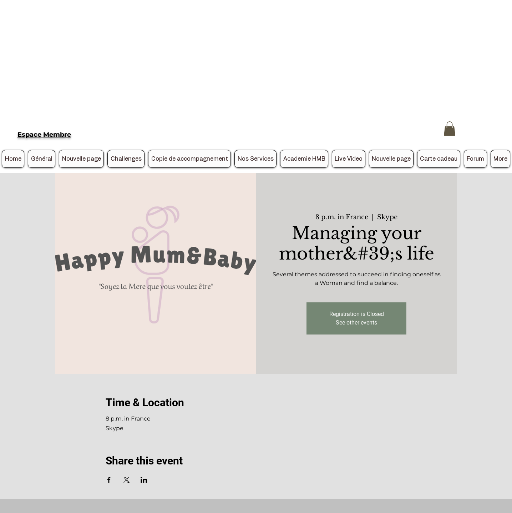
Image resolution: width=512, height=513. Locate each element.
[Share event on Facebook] (109, 480)
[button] (449, 128)
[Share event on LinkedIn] (144, 480)
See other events (356, 322)
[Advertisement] (214, 50)
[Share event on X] (126, 480)
